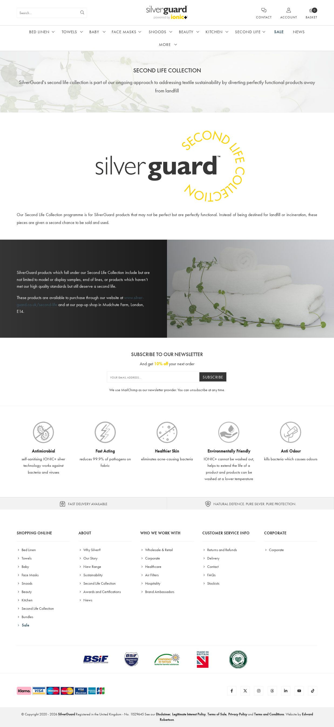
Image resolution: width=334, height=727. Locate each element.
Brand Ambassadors (157, 591)
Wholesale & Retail (156, 549)
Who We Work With (160, 533)
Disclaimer (163, 714)
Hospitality (150, 583)
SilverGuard (66, 714)
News (299, 32)
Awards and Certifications (100, 591)
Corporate (150, 558)
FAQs (209, 574)
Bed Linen (39, 32)
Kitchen (214, 32)
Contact (210, 566)
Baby (94, 32)
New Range (90, 566)
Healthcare (150, 566)
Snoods (157, 32)
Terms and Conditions (269, 714)
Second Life (248, 32)
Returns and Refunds (219, 549)
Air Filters (149, 574)
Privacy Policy (237, 714)
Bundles (25, 616)
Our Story (88, 558)
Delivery (210, 558)
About (85, 533)
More (165, 44)
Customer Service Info (226, 533)
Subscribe (213, 377)
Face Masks (124, 32)
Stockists (210, 583)
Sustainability (91, 574)
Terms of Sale (216, 714)
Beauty (186, 32)
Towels (69, 32)
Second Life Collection (35, 608)
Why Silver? (90, 549)
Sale (279, 32)
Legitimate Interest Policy (189, 714)
